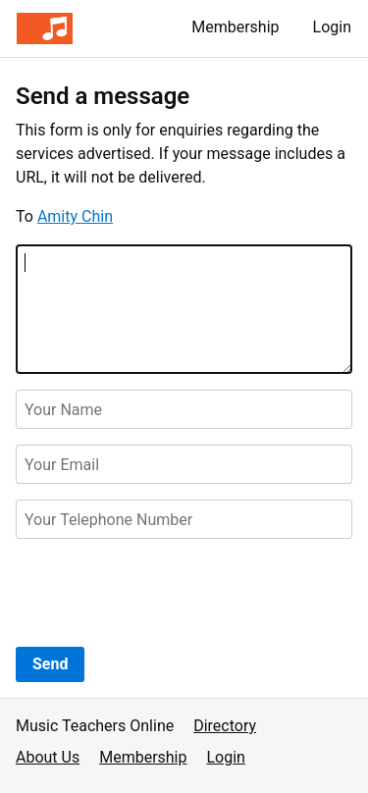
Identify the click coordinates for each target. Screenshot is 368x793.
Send (50, 664)
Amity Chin (75, 216)
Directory (224, 725)
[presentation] (165, 593)
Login (332, 27)
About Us (47, 757)
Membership (235, 27)
